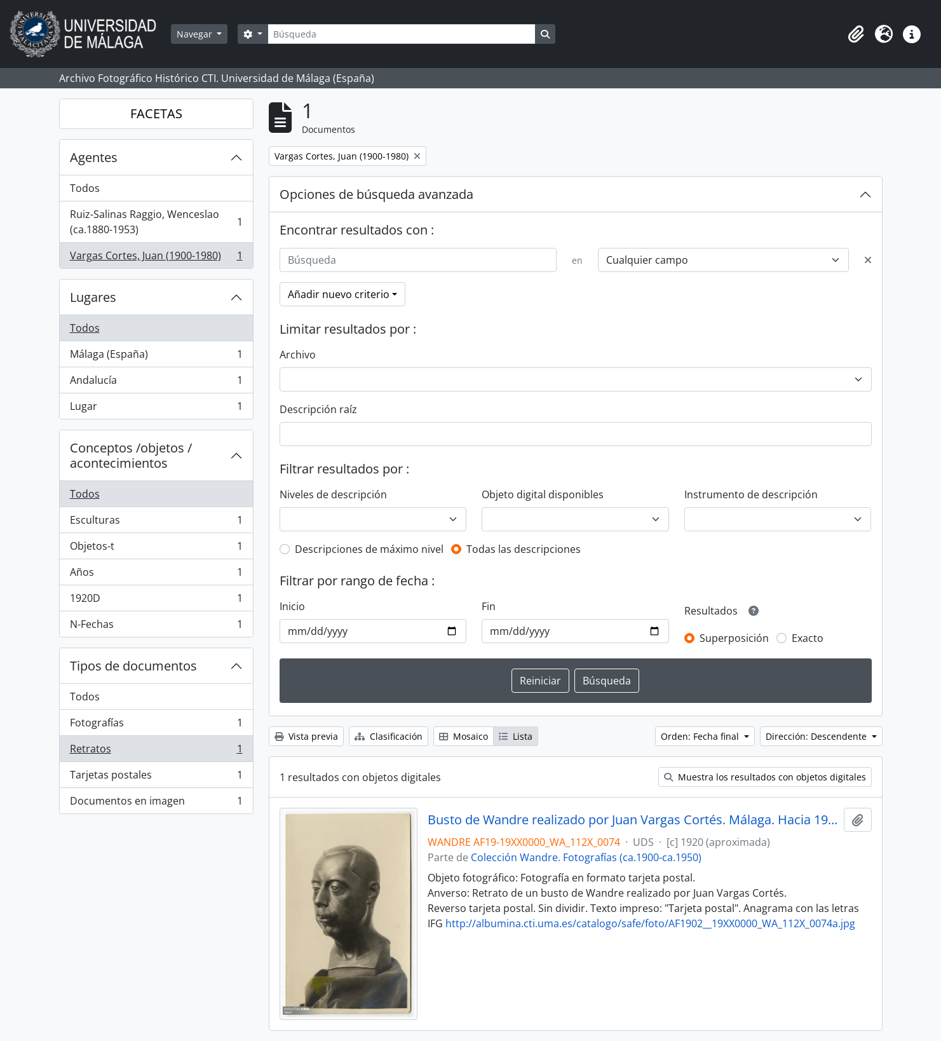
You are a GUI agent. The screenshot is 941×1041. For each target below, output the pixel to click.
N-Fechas (156, 626)
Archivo (298, 355)
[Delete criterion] (868, 260)
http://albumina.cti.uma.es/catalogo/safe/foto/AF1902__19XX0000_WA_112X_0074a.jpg (650, 923)
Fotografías (156, 725)
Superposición (734, 638)
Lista (515, 736)
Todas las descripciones (523, 549)
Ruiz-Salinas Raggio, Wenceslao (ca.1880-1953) (156, 221)
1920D (156, 600)
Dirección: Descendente (817, 736)
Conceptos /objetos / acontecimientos (131, 455)
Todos (85, 188)
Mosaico (463, 736)
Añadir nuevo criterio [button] (338, 294)
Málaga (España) (156, 356)
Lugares (93, 297)
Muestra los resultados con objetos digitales (765, 777)
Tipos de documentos (133, 665)
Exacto (807, 638)
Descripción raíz (318, 409)
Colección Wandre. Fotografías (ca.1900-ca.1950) (586, 857)
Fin (489, 606)
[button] (856, 34)
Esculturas (156, 522)
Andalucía (156, 382)
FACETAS (156, 113)
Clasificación (389, 736)
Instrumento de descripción (751, 494)
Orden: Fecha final (701, 736)
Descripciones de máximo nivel (369, 549)
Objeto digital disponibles (543, 494)
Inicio (292, 606)
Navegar (196, 34)
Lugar (156, 408)
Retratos (156, 751)
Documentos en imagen (156, 803)
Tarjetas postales (156, 777)
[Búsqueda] (401, 34)
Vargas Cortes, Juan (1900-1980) (156, 258)
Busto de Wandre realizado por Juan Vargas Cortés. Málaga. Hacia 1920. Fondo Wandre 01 (633, 819)
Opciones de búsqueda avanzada (376, 194)
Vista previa (306, 736)
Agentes (94, 157)
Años (156, 574)
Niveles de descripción (333, 494)
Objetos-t (156, 548)
